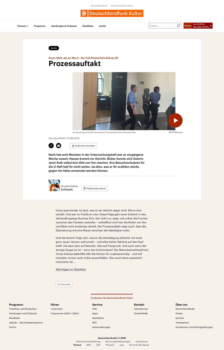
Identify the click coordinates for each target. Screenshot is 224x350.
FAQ (94, 308)
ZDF (98, 344)
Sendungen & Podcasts (64, 26)
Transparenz (182, 322)
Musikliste (87, 26)
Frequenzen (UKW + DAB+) (65, 313)
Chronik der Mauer (139, 344)
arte (122, 344)
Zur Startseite (64, 284)
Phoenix (110, 344)
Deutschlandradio (185, 308)
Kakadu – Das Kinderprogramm (26, 322)
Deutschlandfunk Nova (122, 5)
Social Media (141, 313)
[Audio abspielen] (175, 120)
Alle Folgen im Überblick (71, 269)
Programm (40, 26)
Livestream (57, 308)
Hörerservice (141, 308)
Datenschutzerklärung (88, 341)
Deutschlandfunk (99, 5)
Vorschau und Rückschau (23, 308)
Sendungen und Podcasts (23, 313)
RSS (94, 322)
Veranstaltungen (101, 327)
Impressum (142, 341)
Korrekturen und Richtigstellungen (194, 327)
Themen (21, 26)
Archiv (102, 26)
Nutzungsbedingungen (118, 341)
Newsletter (98, 318)
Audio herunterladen (85, 145)
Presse (179, 313)
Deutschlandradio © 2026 (112, 338)
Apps (95, 313)
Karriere (180, 318)
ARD (88, 344)
